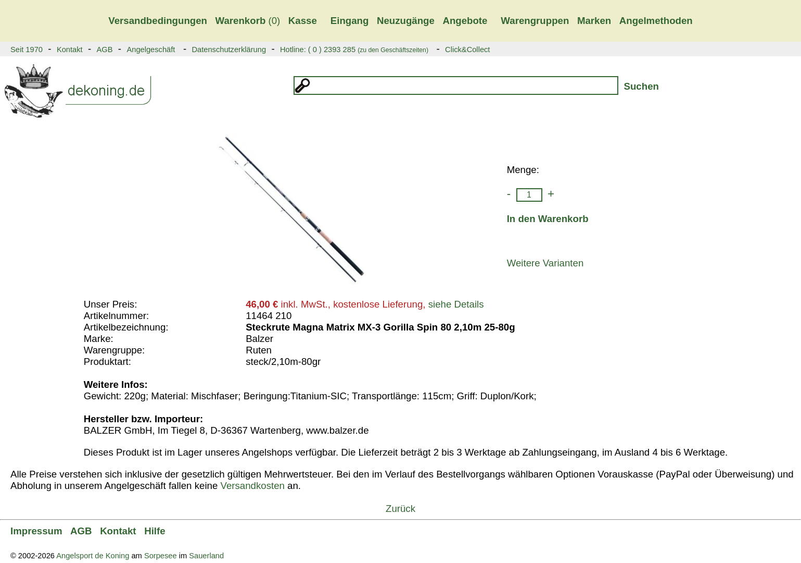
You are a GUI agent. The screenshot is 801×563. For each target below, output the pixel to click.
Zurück (400, 508)
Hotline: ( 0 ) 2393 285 (354, 49)
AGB (105, 49)
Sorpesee (160, 556)
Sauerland (206, 556)
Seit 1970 (26, 49)
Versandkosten (252, 485)
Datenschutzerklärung (229, 49)
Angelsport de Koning (92, 556)
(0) (248, 20)
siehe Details (456, 304)
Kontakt (70, 49)
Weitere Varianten (545, 263)
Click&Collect (467, 49)
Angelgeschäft (150, 49)
